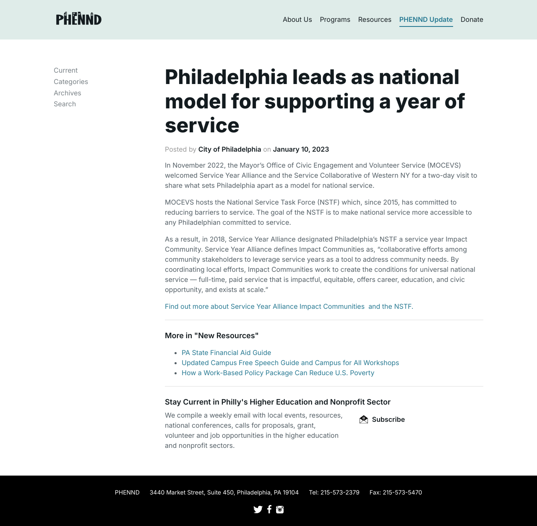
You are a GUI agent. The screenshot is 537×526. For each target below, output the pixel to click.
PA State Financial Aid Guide (226, 352)
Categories (71, 81)
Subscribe (382, 419)
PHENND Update (426, 19)
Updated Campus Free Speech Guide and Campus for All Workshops (290, 362)
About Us (297, 19)
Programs (335, 19)
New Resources (226, 335)
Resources (375, 19)
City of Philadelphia (229, 149)
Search (65, 104)
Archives (67, 93)
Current (66, 70)
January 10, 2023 (301, 149)
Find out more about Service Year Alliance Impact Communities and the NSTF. (289, 306)
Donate (472, 19)
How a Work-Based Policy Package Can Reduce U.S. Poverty (278, 372)
